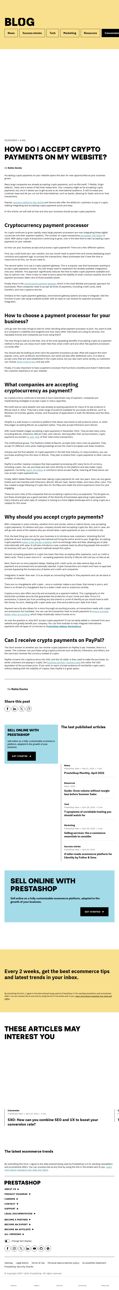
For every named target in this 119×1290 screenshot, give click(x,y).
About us (11, 1189)
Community (82, 1283)
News (11, 33)
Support (11, 1208)
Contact (11, 1203)
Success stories (32, 33)
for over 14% (33, 437)
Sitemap (8, 1262)
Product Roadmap (17, 1194)
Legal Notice (22, 1262)
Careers (11, 1198)
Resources (105, 1283)
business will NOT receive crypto (64, 662)
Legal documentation (20, 1213)
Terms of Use (38, 1262)
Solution (14, 1283)
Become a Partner (17, 1219)
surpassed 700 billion (91, 235)
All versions (14, 1234)
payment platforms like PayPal (28, 202)
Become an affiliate (19, 1229)
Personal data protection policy (63, 1262)
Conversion (13, 1110)
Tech (53, 33)
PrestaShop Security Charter (18, 1266)
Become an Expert (17, 1224)
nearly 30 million (34, 470)
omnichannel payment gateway (40, 283)
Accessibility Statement (94, 1262)
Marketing (69, 33)
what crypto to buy (26, 361)
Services (59, 1283)
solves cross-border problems (37, 542)
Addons (36, 1283)
